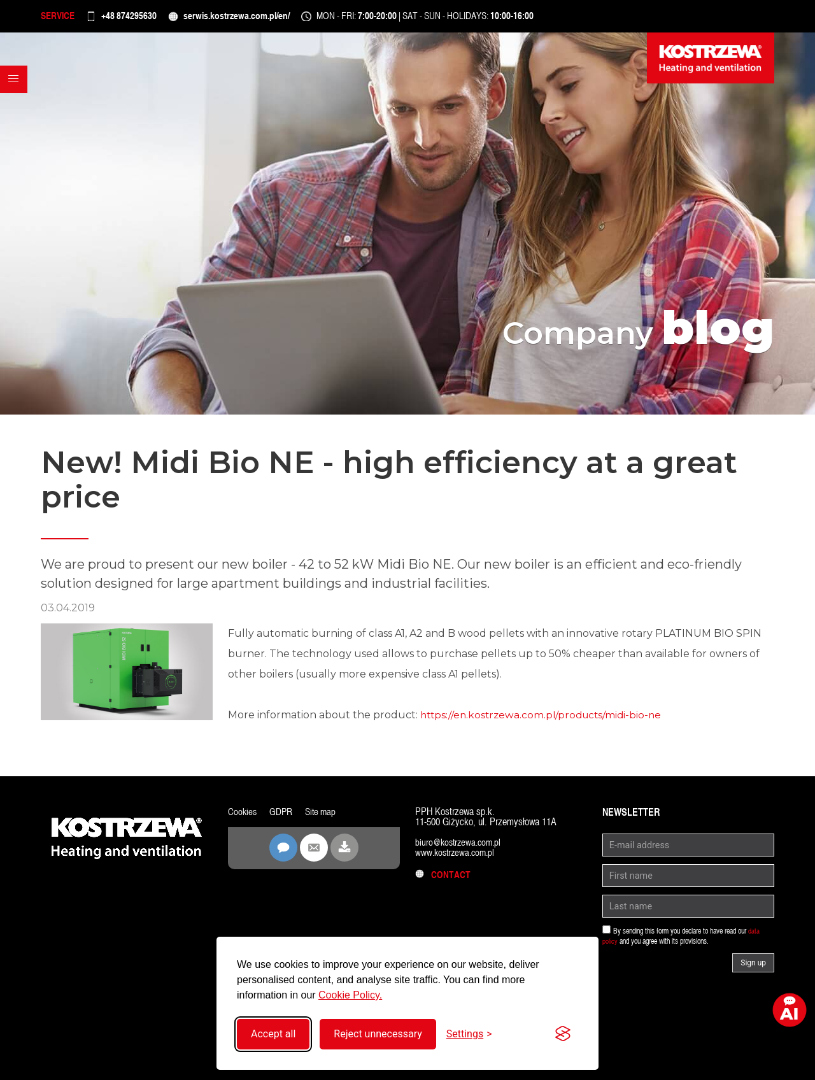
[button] (16, 107)
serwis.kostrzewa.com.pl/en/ (270, 18)
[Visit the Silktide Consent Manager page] (563, 1034)
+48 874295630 (145, 18)
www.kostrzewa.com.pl (457, 858)
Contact (443, 880)
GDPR (282, 817)
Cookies (243, 817)
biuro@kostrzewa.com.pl (460, 848)
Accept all (273, 1034)
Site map (323, 817)
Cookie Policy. (350, 995)
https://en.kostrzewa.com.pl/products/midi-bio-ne (544, 720)
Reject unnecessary (378, 1034)
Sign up (753, 968)
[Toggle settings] (469, 1033)
